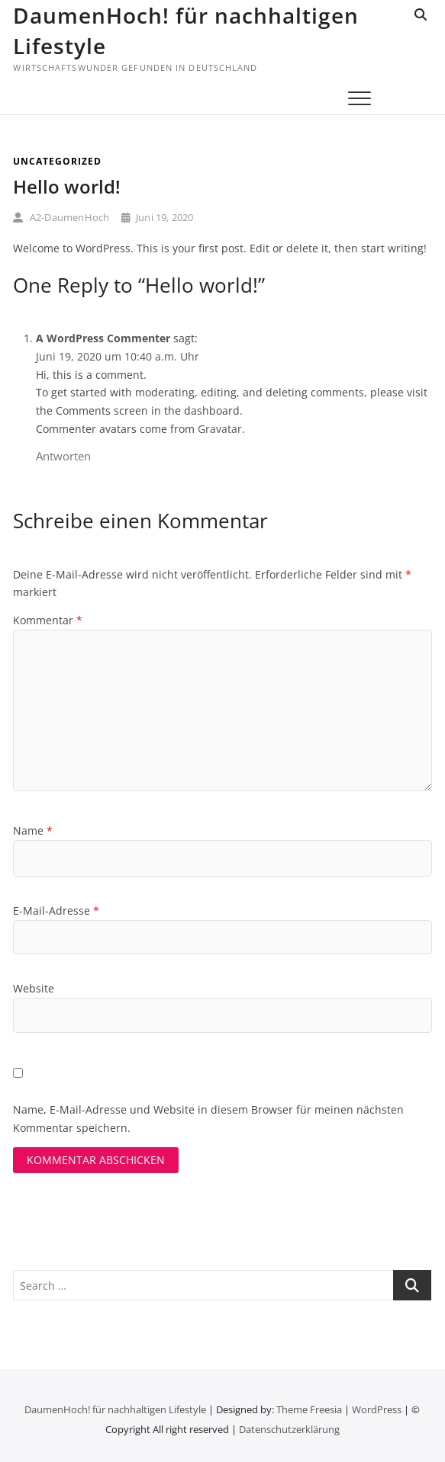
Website (33, 988)
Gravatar (220, 429)
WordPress (376, 1409)
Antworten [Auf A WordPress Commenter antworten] (63, 455)
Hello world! (67, 186)
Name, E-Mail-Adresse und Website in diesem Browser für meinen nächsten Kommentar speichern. (208, 1118)
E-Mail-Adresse (56, 910)
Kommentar (47, 620)
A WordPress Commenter (103, 338)
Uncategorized (57, 161)
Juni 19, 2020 (157, 217)
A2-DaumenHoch (61, 217)
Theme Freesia (309, 1409)
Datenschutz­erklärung (289, 1429)
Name (33, 830)
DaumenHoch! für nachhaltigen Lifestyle (186, 30)
